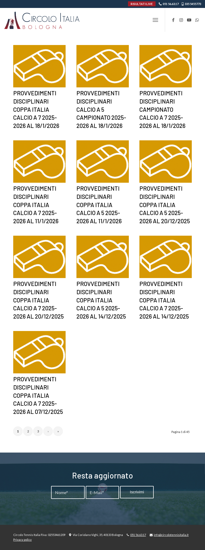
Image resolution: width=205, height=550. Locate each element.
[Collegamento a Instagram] (181, 20)
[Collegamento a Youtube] (189, 20)
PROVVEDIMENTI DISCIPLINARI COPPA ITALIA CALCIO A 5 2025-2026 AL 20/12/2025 (164, 204)
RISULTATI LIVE (142, 4)
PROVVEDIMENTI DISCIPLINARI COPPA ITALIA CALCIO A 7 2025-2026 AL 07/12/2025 (38, 395)
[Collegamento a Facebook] (173, 20)
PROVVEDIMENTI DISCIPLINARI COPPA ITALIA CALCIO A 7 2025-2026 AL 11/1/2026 (35, 204)
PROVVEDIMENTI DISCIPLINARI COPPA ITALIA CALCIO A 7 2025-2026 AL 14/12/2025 (164, 300)
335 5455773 (193, 4)
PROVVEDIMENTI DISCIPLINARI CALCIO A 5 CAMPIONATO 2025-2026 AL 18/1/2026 (101, 109)
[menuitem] (155, 20)
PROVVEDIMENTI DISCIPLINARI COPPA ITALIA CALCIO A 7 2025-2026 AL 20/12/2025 (38, 300)
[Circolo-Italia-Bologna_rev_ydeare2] (42, 20)
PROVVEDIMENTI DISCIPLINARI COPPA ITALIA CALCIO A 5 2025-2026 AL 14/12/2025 (101, 300)
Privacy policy (22, 539)
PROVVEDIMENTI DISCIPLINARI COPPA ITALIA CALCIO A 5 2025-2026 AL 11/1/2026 (99, 204)
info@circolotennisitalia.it (171, 534)
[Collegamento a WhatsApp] (197, 20)
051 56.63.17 (171, 4)
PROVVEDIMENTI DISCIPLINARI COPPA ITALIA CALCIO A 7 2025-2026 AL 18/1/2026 (36, 109)
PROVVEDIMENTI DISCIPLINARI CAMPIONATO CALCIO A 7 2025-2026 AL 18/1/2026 (162, 109)
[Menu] (155, 20)
